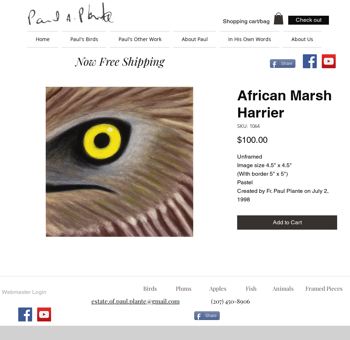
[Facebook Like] (280, 318)
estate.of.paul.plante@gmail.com (135, 301)
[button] (279, 18)
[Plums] (183, 288)
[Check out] (308, 20)
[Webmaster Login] (23, 292)
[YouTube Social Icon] (329, 61)
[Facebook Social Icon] (310, 61)
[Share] (282, 63)
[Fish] (251, 288)
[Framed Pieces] (323, 288)
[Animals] (282, 288)
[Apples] (217, 288)
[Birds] (150, 288)
